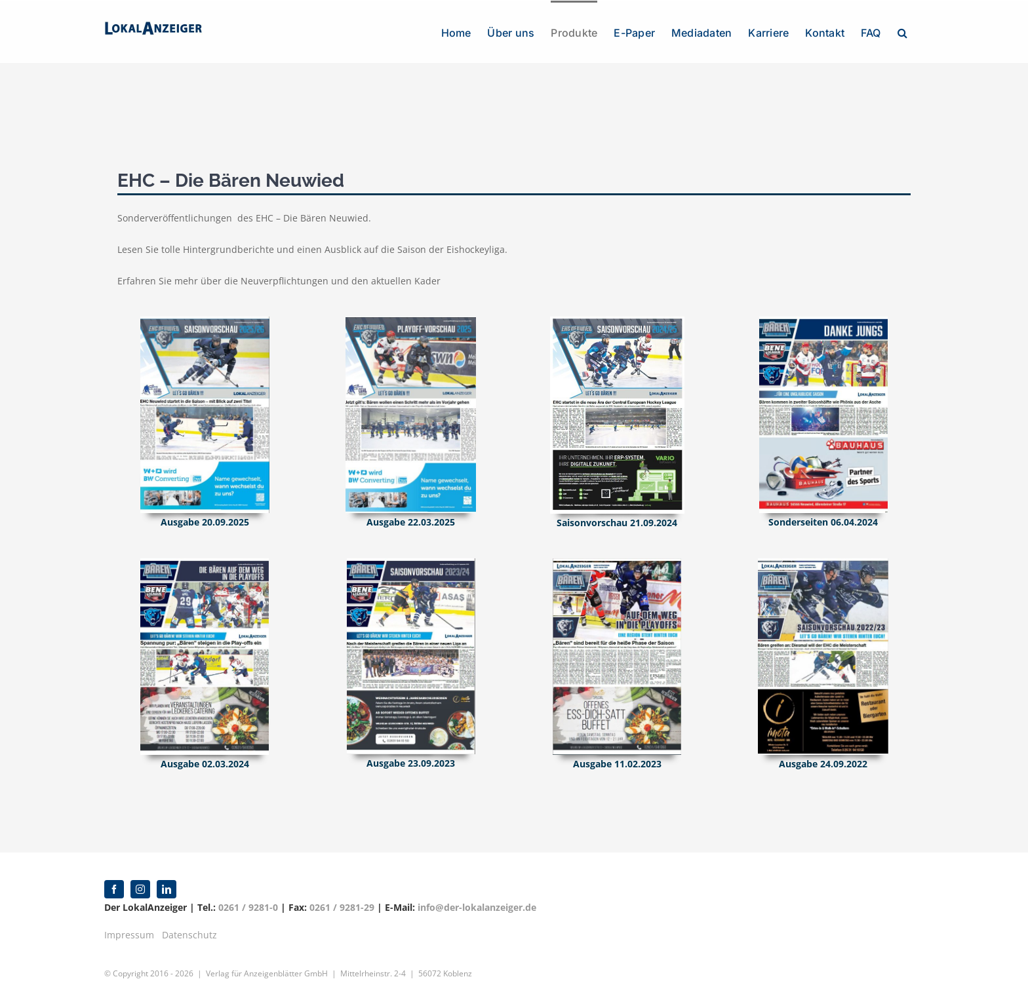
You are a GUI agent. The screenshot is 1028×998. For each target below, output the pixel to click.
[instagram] (140, 889)
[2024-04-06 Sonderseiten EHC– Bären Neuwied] (823, 321)
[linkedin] (166, 889)
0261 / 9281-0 (248, 907)
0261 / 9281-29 (341, 907)
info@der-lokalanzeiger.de (477, 907)
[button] (902, 31)
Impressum (129, 935)
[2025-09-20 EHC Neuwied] (204, 321)
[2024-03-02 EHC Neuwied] (204, 562)
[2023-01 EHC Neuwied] (617, 562)
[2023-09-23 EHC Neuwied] (411, 562)
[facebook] (114, 889)
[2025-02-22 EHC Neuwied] (411, 321)
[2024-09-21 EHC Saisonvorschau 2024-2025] (617, 321)
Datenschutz (189, 935)
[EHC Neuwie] (823, 562)
